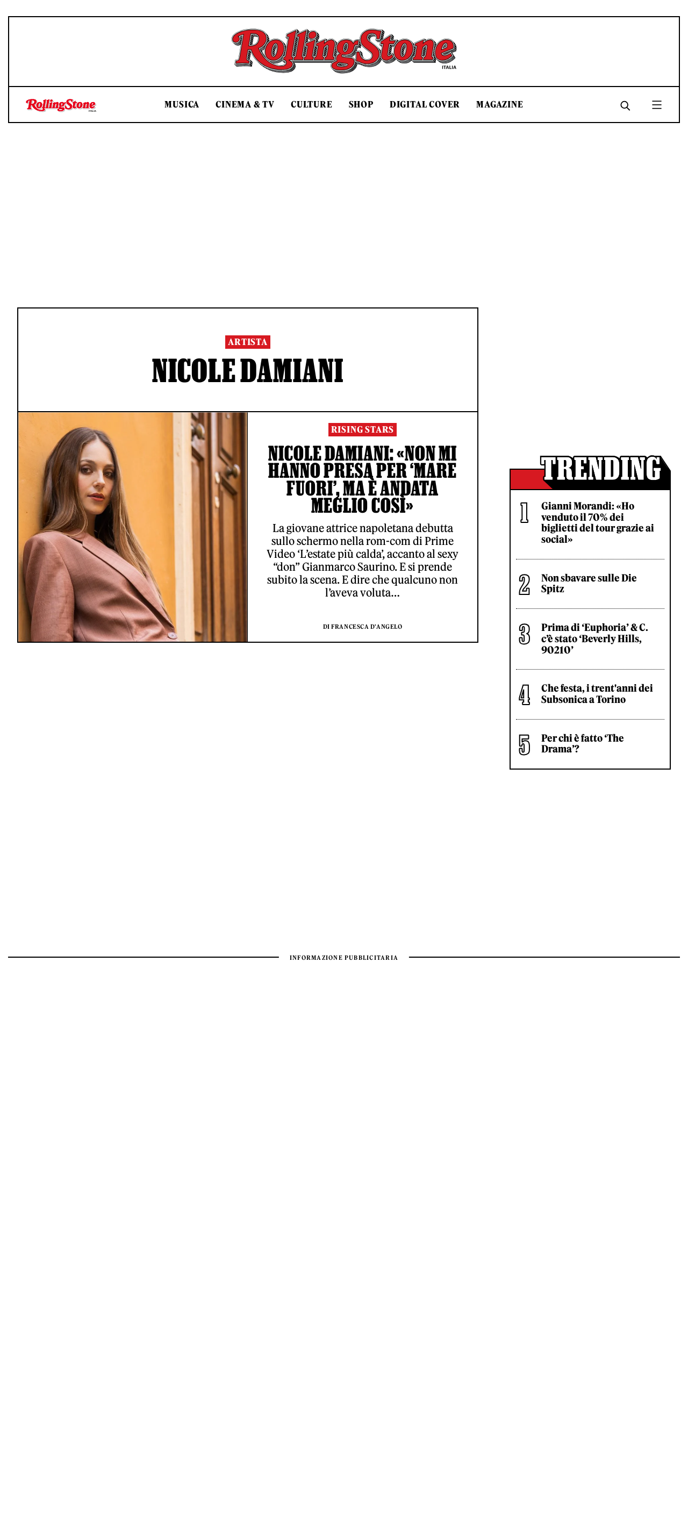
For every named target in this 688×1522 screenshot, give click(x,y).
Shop (361, 104)
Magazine (499, 104)
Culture (312, 104)
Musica (181, 104)
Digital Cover (425, 104)
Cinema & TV (245, 104)
